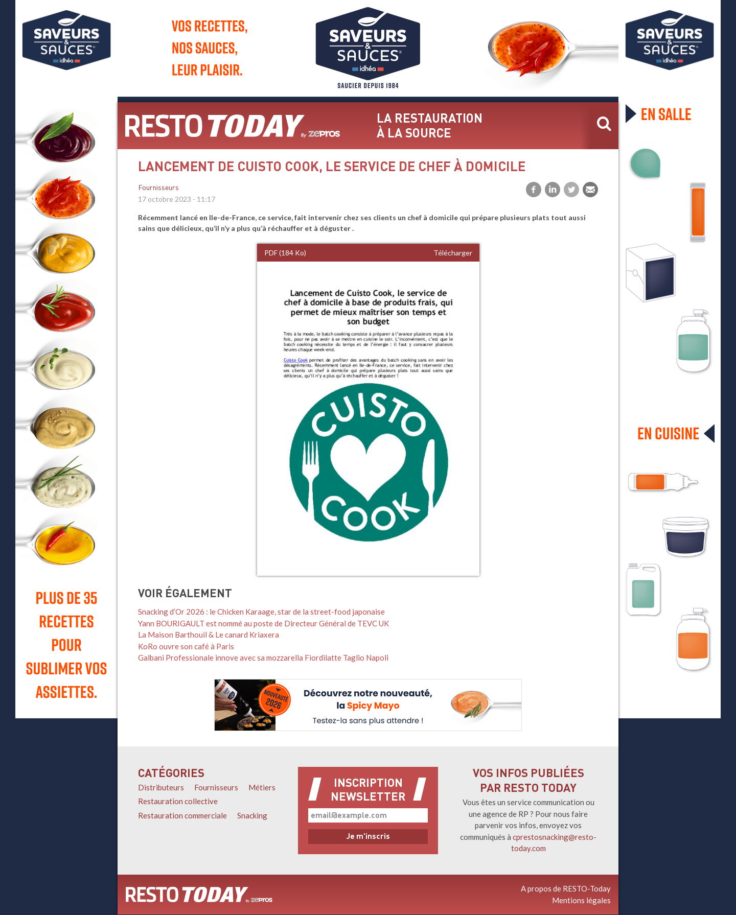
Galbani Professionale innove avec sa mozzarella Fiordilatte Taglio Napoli (263, 657)
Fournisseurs (158, 188)
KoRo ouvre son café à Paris (186, 646)
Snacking (252, 815)
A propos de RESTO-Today (566, 888)
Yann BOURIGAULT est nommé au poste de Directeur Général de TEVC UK (263, 623)
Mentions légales (581, 900)
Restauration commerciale (182, 815)
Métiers (261, 787)
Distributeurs (161, 787)
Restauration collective (178, 801)
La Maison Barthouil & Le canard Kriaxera (208, 634)
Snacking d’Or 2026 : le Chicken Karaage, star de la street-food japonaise (261, 611)
